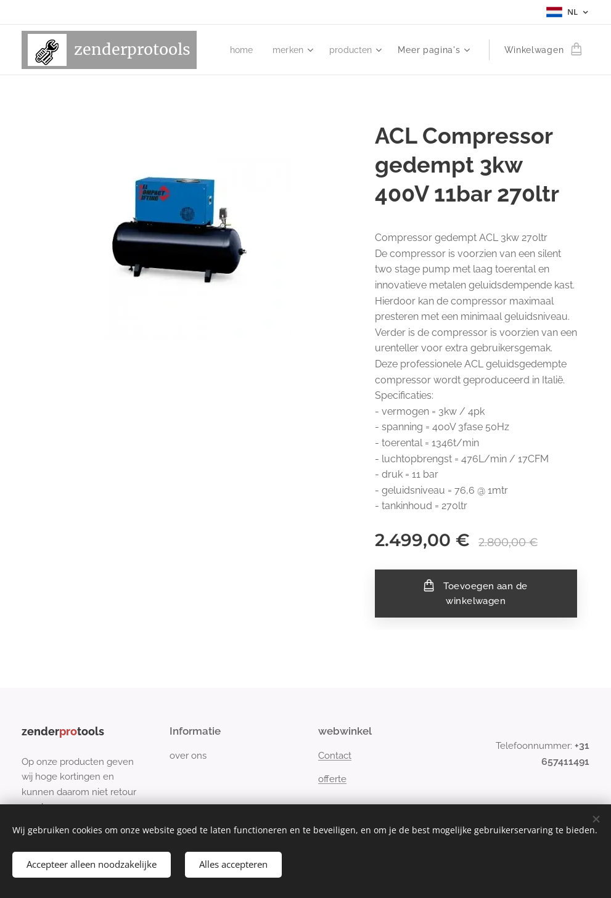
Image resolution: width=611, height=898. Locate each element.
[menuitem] (239, 50)
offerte (332, 779)
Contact (334, 755)
